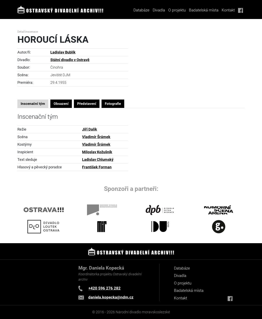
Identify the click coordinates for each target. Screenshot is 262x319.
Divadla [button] (159, 10)
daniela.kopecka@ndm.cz (110, 297)
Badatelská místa (203, 10)
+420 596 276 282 (104, 288)
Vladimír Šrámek (96, 137)
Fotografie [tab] (113, 104)
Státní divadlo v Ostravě (69, 60)
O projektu (177, 10)
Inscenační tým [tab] (33, 104)
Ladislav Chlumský (97, 160)
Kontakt (228, 10)
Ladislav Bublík (63, 52)
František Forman (97, 167)
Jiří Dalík (89, 129)
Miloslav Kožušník (97, 152)
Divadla (180, 275)
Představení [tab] (86, 104)
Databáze (141, 10)
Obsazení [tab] (61, 104)
